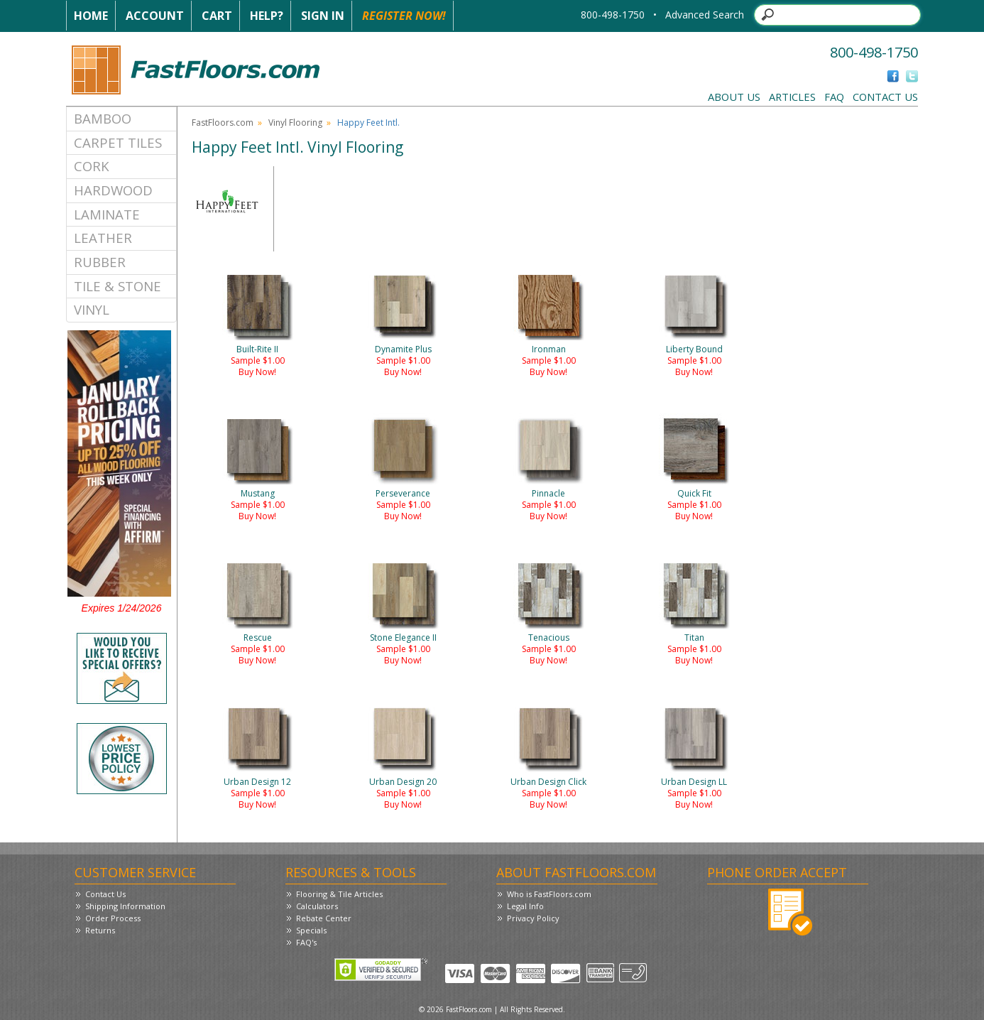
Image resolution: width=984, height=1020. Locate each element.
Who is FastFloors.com (549, 894)
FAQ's (306, 942)
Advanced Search (704, 14)
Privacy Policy (533, 918)
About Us (734, 96)
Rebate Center (323, 918)
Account (155, 15)
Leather (103, 237)
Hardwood (113, 190)
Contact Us (885, 96)
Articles (792, 96)
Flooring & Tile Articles (339, 894)
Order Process (113, 918)
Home (91, 15)
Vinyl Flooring (295, 122)
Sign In (322, 15)
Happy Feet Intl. (368, 122)
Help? (266, 15)
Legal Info (525, 906)
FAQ (834, 96)
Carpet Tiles (118, 142)
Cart (217, 15)
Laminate (107, 214)
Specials (311, 930)
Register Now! (404, 15)
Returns (100, 930)
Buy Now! (257, 372)
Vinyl (91, 309)
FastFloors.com (222, 122)
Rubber (100, 262)
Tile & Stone (117, 286)
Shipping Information (125, 906)
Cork (91, 166)
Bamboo (102, 118)
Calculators (317, 906)
